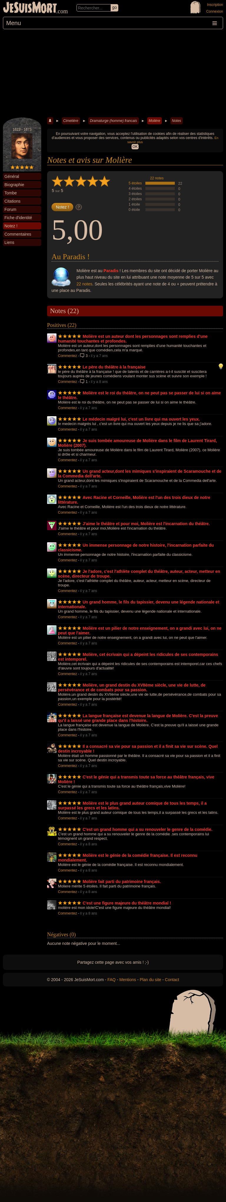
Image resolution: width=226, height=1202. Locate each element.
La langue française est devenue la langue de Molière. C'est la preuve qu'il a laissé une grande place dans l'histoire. (138, 718)
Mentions (127, 979)
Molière (154, 121)
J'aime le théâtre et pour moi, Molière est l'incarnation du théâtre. (146, 523)
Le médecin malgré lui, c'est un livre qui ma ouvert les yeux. (141, 419)
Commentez (67, 356)
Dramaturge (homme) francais (113, 121)
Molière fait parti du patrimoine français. (122, 881)
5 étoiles (135, 183)
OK (134, 147)
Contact (172, 979)
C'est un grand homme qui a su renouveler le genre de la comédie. (147, 829)
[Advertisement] (113, 73)
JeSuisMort (30, 8)
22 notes (157, 178)
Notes (176, 121)
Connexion (214, 11)
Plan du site (150, 979)
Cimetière (70, 121)
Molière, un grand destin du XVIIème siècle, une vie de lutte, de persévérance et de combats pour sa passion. (131, 687)
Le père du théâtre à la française (114, 367)
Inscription (215, 5)
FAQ (111, 979)
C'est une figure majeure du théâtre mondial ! (127, 903)
